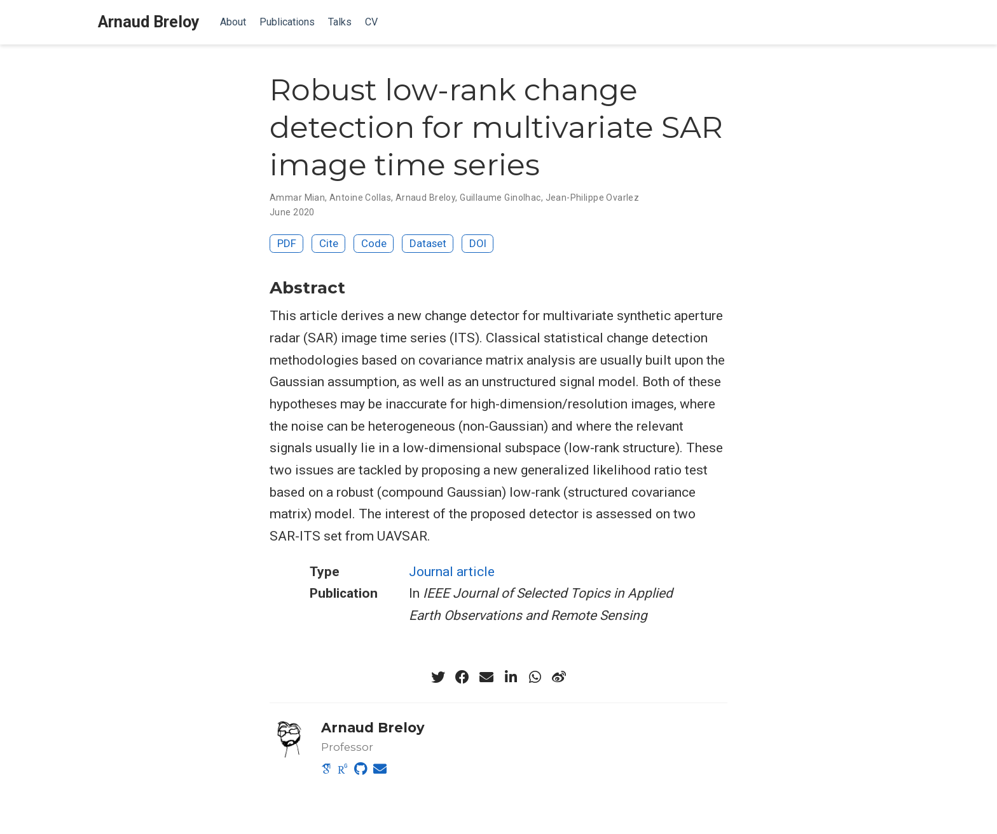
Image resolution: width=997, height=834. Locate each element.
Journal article (452, 571)
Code (374, 243)
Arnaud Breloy (149, 22)
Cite (328, 243)
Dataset (427, 243)
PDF (286, 243)
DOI (477, 243)
